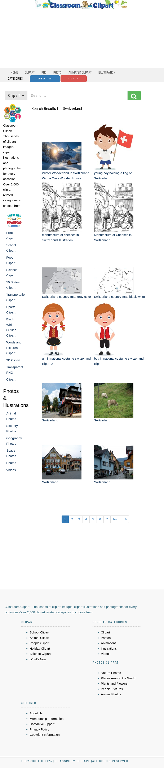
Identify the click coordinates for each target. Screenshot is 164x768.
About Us (36, 713)
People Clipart (39, 643)
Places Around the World (118, 678)
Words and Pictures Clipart (13, 348)
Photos (11, 463)
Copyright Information (45, 734)
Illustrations (109, 648)
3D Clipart (13, 360)
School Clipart (39, 632)
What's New (38, 659)
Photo (57, 72)
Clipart (30, 72)
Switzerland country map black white (119, 296)
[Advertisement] (81, 38)
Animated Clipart (80, 72)
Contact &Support (42, 724)
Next (116, 519)
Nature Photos (111, 673)
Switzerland (50, 420)
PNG (43, 72)
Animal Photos (111, 694)
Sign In (73, 78)
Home (14, 72)
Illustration (106, 72)
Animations (108, 643)
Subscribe (45, 78)
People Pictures (112, 689)
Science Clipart (40, 653)
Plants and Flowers (114, 683)
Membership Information (47, 718)
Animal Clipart (39, 638)
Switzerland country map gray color (66, 296)
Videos (11, 470)
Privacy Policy (39, 729)
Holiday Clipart (40, 648)
